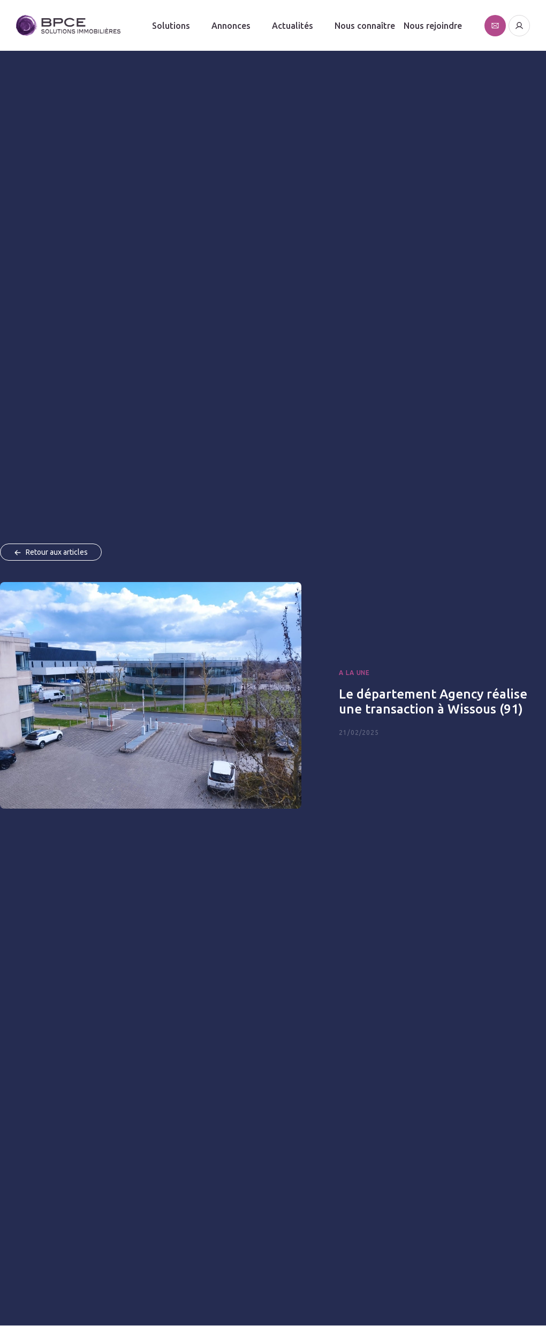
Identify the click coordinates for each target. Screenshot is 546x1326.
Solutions (171, 25)
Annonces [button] (231, 25)
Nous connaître (365, 25)
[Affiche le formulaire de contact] (495, 25)
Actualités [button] (292, 25)
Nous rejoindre (433, 25)
